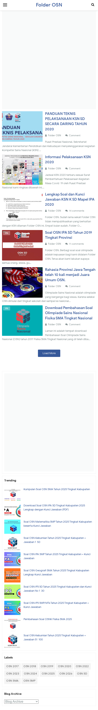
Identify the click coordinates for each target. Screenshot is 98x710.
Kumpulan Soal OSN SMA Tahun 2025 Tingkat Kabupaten (57, 489)
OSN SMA (12, 680)
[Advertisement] (49, 60)
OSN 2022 (82, 666)
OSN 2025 (48, 673)
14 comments (77, 210)
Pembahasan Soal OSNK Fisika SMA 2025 (48, 619)
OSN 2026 (65, 673)
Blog (7, 270)
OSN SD (82, 673)
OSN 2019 (47, 666)
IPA (6, 233)
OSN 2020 (64, 666)
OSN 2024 (30, 673)
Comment (75, 135)
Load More (49, 353)
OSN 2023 (12, 673)
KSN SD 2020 (12, 114)
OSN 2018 (30, 666)
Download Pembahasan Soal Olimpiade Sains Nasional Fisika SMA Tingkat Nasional (69, 313)
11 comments (76, 243)
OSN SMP (30, 680)
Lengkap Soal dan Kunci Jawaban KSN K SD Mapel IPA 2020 (70, 199)
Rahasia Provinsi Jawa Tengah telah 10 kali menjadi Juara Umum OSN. (70, 274)
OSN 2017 (12, 666)
